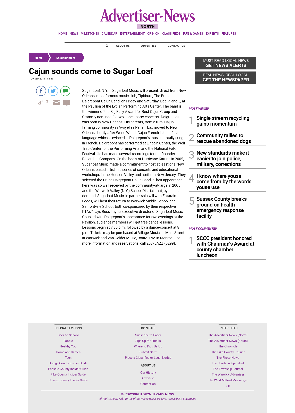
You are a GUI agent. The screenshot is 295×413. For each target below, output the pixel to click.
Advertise (148, 46)
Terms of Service (135, 399)
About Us (123, 46)
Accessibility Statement (181, 399)
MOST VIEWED (199, 108)
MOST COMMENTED (203, 228)
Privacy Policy (156, 399)
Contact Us (176, 46)
